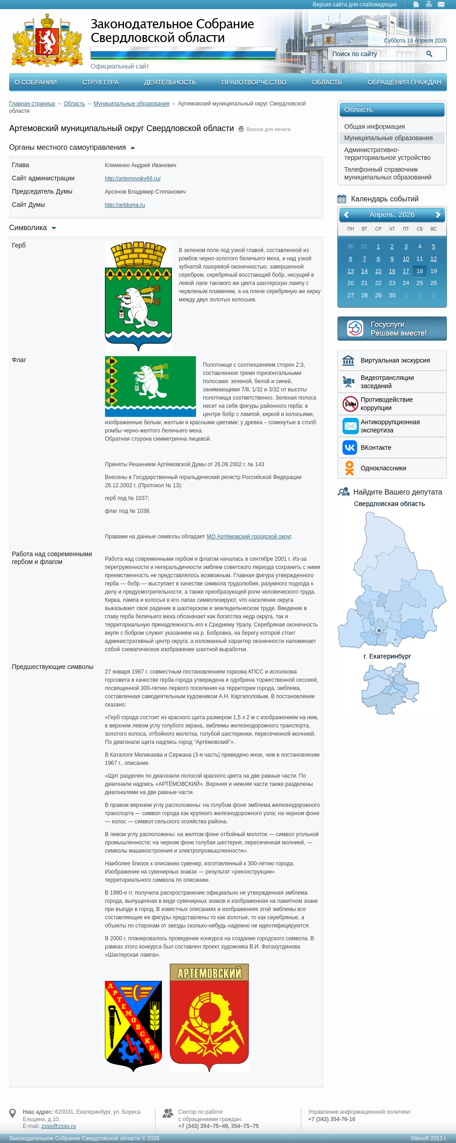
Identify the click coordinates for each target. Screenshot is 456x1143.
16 (392, 271)
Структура (101, 82)
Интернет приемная (392, 328)
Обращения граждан (404, 82)
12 (433, 258)
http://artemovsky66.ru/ (133, 178)
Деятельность (171, 82)
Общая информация (374, 126)
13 (350, 271)
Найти (429, 54)
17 (406, 271)
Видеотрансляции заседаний (387, 382)
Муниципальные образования (131, 103)
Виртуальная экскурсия (395, 360)
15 (378, 271)
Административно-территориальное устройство (387, 153)
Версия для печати (268, 129)
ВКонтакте (376, 447)
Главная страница (32, 103)
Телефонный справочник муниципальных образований (387, 173)
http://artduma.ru (125, 205)
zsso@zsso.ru (58, 1126)
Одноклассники (383, 468)
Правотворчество (254, 82)
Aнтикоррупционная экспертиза (390, 426)
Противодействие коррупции (387, 403)
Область (327, 82)
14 (364, 271)
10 (406, 258)
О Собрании (36, 82)
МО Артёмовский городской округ (249, 536)
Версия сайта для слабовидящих (355, 4)
